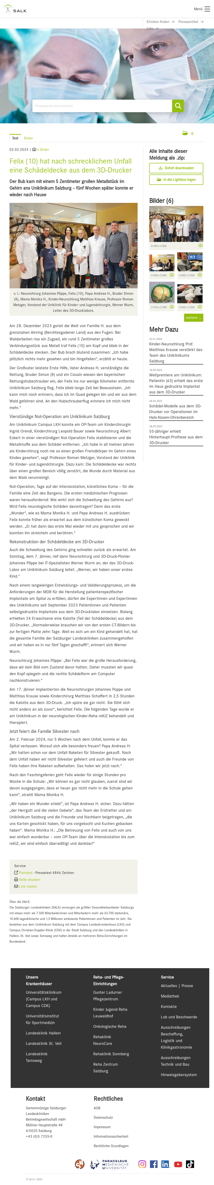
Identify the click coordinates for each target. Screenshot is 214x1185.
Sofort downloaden (176, 168)
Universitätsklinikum (43, 992)
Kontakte (169, 1006)
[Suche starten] (178, 106)
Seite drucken (29, 880)
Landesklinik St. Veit (44, 1043)
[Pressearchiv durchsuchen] (108, 106)
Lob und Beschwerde (179, 1017)
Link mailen (28, 886)
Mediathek (170, 996)
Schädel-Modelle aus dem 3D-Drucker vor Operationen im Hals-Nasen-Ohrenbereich (175, 412)
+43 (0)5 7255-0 (39, 1136)
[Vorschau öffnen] (73, 245)
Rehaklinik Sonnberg (111, 1053)
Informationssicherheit (111, 1136)
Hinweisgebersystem (179, 1074)
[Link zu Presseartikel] (191, 22)
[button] (188, 133)
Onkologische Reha (109, 1026)
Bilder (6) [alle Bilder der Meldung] (161, 201)
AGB (97, 1108)
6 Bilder (43, 149)
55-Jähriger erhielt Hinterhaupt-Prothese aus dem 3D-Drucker (176, 437)
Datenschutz (103, 1117)
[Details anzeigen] (199, 245)
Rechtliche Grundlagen (111, 1146)
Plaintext (26, 873)
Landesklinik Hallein (43, 1033)
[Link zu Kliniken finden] (161, 22)
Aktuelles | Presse (177, 985)
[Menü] (202, 9)
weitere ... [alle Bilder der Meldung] (193, 318)
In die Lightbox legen (176, 180)
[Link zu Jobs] (152, 28)
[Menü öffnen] (200, 133)
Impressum (102, 1127)
